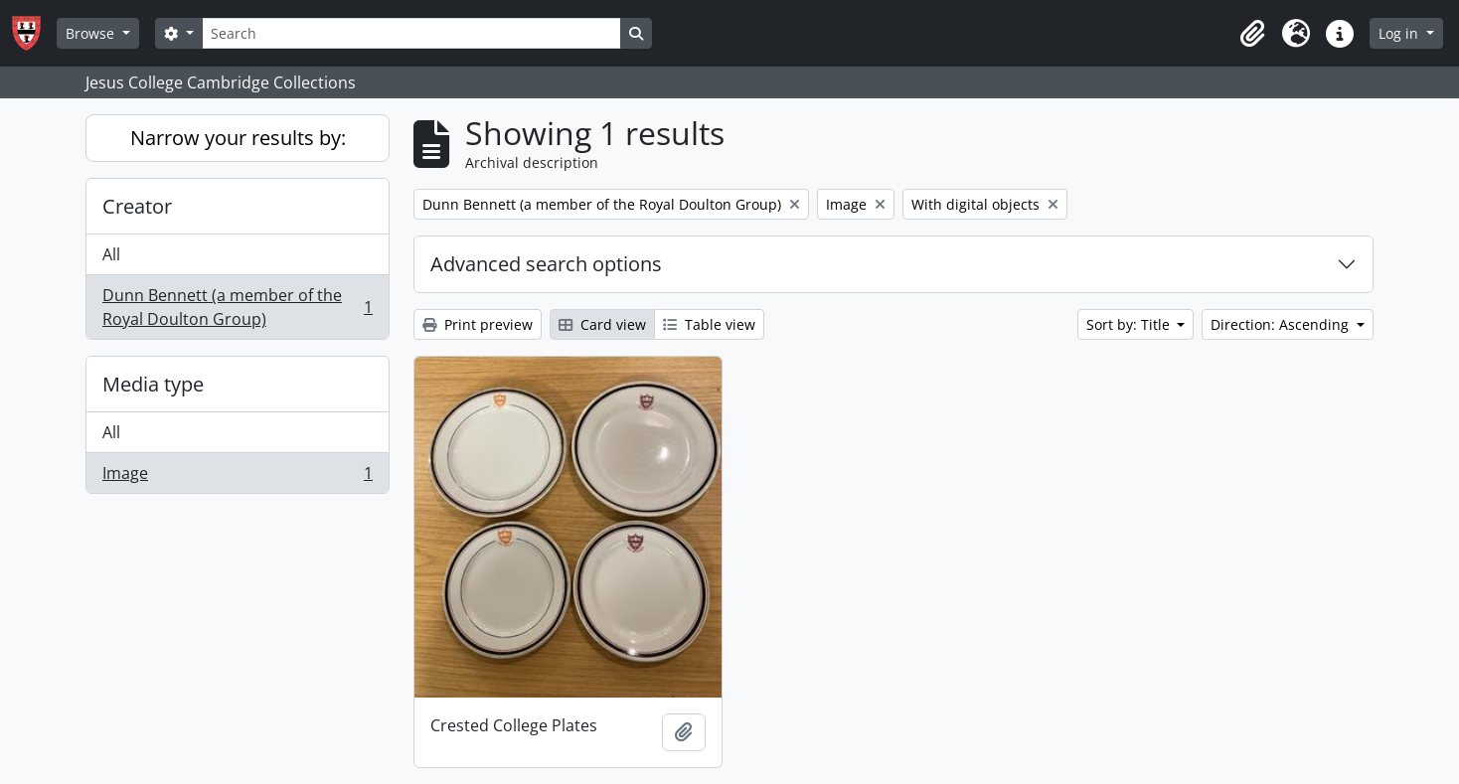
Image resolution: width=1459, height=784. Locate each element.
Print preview (477, 324)
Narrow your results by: (238, 137)
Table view (709, 324)
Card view (602, 324)
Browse (92, 33)
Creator (137, 206)
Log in (1400, 33)
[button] (1252, 34)
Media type (153, 384)
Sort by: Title (1130, 324)
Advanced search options (546, 263)
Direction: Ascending (1282, 324)
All (111, 254)
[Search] (411, 33)
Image (237, 477)
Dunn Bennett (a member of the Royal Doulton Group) (237, 307)
